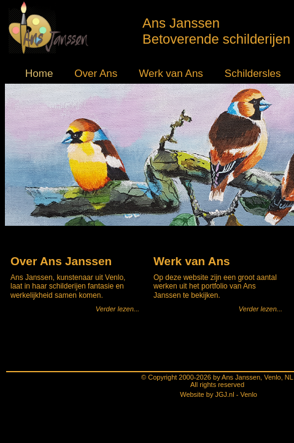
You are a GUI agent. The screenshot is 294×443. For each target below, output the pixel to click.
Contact (268, 68)
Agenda (223, 68)
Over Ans (69, 68)
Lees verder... (120, 336)
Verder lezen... (118, 251)
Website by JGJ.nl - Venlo (148, 409)
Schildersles (170, 68)
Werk (115, 68)
